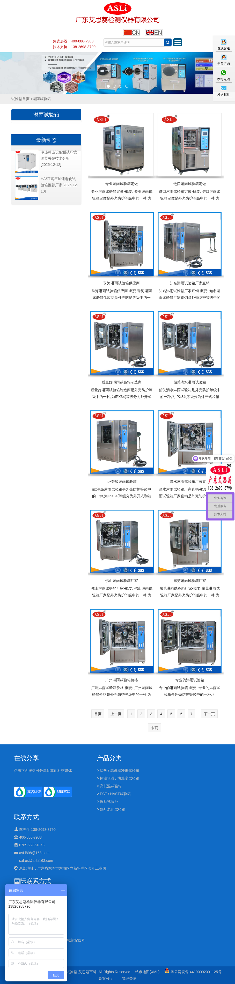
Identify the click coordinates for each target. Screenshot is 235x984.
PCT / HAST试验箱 (115, 794)
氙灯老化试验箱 (112, 809)
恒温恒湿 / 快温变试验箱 (119, 778)
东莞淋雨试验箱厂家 (189, 581)
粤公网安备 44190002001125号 (193, 972)
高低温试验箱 (111, 786)
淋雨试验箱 (46, 114)
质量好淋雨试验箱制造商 (122, 382)
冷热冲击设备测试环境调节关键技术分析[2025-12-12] (59, 158)
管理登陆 (129, 978)
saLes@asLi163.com (36, 861)
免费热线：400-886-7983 (73, 41)
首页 (97, 714)
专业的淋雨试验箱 (189, 680)
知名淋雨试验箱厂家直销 (190, 283)
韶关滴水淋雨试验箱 (189, 382)
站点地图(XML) (147, 972)
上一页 (116, 714)
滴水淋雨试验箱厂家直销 (190, 481)
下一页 (209, 714)
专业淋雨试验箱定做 (121, 184)
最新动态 (46, 140)
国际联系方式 (32, 881)
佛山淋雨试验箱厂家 (121, 581)
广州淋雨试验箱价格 (121, 680)
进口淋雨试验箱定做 (189, 184)
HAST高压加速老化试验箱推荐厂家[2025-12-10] (59, 185)
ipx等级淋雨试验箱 (122, 481)
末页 (154, 728)
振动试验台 (109, 802)
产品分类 (109, 757)
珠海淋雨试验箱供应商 (122, 283)
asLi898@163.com (34, 853)
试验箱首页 (20, 99)
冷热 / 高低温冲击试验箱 (119, 770)
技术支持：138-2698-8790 (74, 47)
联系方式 (26, 816)
